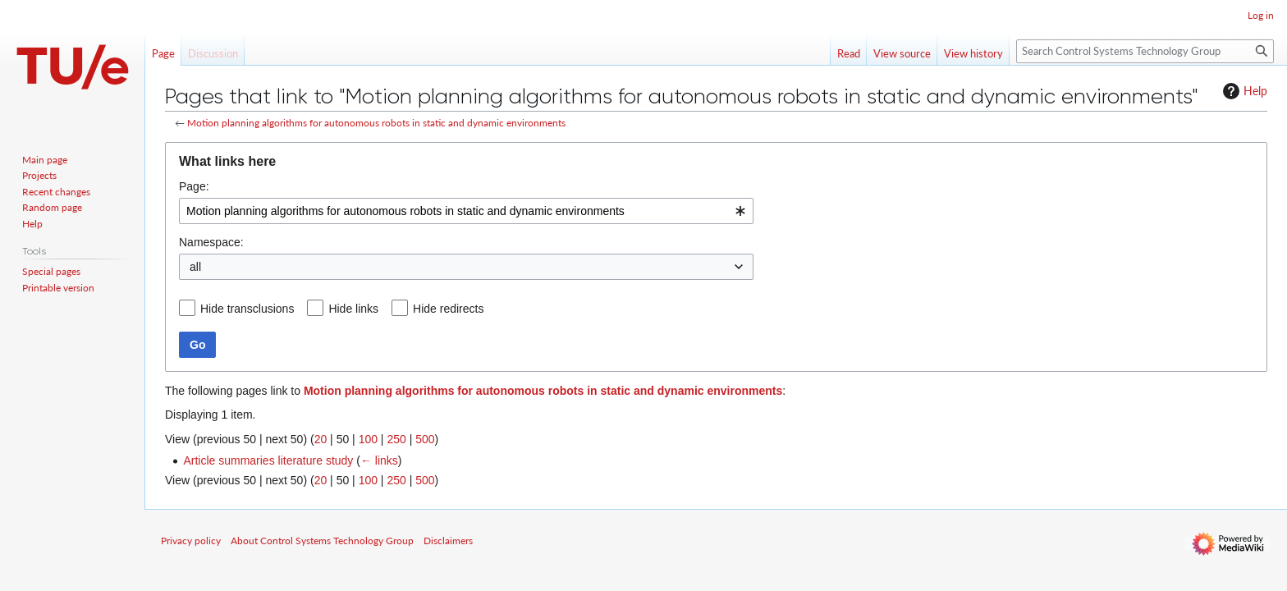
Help (1243, 91)
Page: (194, 186)
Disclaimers (448, 540)
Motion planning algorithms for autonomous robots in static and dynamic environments (376, 123)
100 (368, 439)
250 (396, 439)
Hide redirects (448, 308)
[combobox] (466, 211)
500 (424, 439)
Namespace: (211, 242)
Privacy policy (191, 540)
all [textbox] (195, 266)
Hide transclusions (247, 308)
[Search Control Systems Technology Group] (1145, 51)
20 (320, 439)
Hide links (353, 308)
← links (379, 460)
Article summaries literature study (268, 460)
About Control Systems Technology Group (322, 540)
